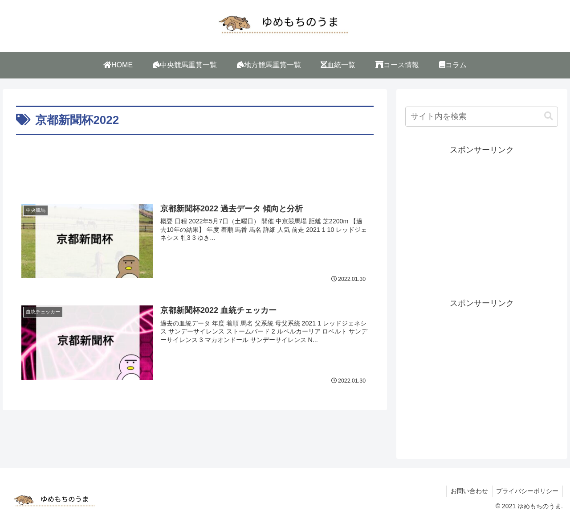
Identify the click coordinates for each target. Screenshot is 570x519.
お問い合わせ (467, 490)
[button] (549, 116)
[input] (481, 117)
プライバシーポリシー (527, 490)
